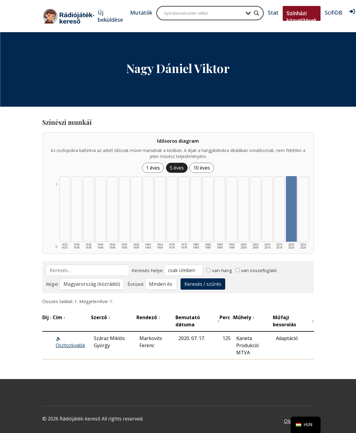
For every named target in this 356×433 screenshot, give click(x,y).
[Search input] (203, 13)
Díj (47, 317)
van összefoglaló (256, 270)
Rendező (148, 317)
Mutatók (141, 12)
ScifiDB (333, 12)
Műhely (243, 317)
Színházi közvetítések (302, 17)
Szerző (100, 317)
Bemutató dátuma (197, 321)
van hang (219, 270)
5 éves (177, 167)
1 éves (153, 167)
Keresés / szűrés (202, 284)
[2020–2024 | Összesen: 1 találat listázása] (291, 209)
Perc (226, 317)
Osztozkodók (70, 345)
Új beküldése (110, 16)
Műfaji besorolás (293, 321)
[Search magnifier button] (256, 13)
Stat (273, 12)
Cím (59, 317)
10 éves (201, 167)
